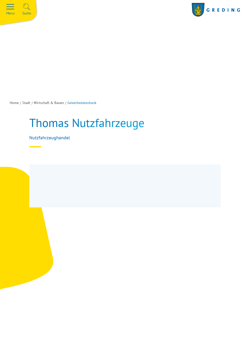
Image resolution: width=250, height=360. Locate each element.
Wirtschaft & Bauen (49, 102)
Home (14, 102)
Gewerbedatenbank (81, 102)
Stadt (26, 102)
